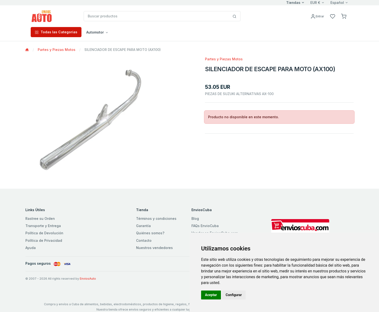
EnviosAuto (88, 278)
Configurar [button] (234, 295)
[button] (343, 16)
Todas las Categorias (56, 32)
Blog (195, 218)
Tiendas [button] (293, 2)
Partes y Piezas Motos (56, 50)
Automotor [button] (95, 32)
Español (337, 2)
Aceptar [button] (211, 295)
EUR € (315, 2)
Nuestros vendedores (154, 248)
